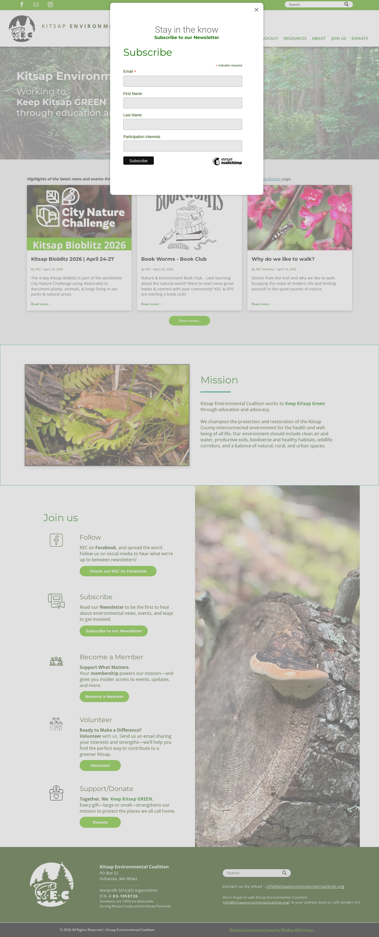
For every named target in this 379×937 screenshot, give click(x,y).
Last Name (132, 115)
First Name (132, 93)
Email (129, 71)
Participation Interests (141, 136)
